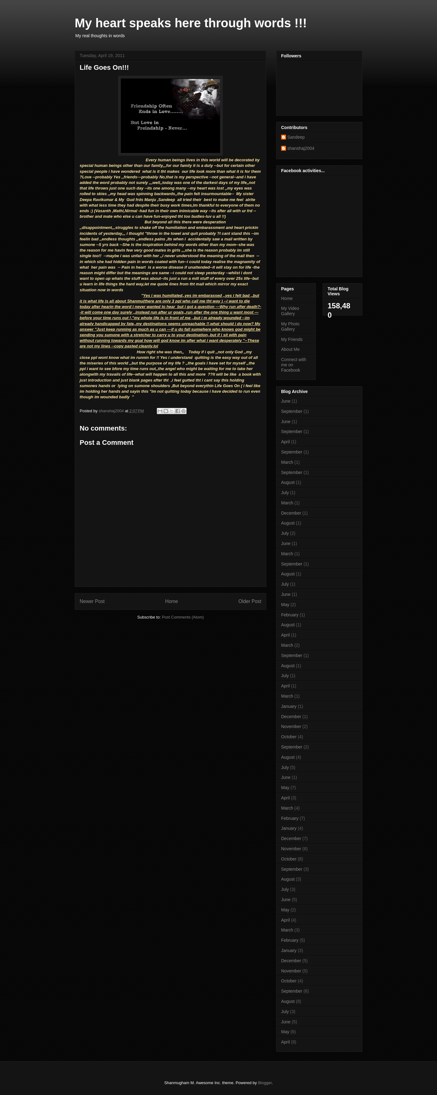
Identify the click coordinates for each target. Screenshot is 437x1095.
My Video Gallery (290, 311)
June (285, 401)
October (289, 736)
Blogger (264, 1082)
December (291, 513)
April (285, 441)
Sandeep (296, 137)
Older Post (249, 601)
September (291, 411)
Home (171, 601)
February (289, 614)
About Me (290, 349)
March (287, 462)
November (291, 726)
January (289, 706)
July (285, 492)
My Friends (291, 339)
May (285, 604)
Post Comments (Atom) (183, 617)
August (288, 482)
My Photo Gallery (290, 326)
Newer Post (92, 601)
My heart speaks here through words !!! (191, 23)
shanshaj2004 (300, 148)
